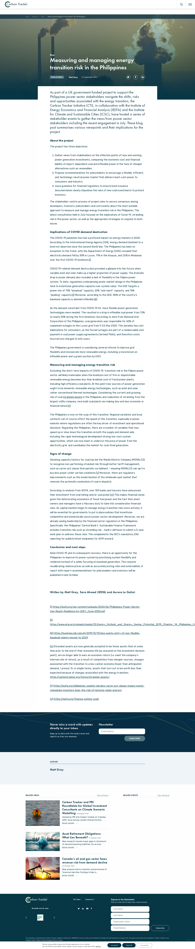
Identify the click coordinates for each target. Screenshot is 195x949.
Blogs (44, 16)
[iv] (69, 410)
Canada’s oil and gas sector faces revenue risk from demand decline (82, 866)
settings (101, 946)
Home (28, 16)
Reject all (133, 945)
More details (149, 945)
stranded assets (72, 401)
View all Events (163, 800)
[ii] (73, 299)
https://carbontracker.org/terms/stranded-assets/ (80, 681)
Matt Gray (73, 77)
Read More (69, 831)
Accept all (118, 945)
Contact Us (89, 902)
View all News (102, 800)
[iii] (95, 303)
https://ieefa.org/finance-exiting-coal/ (76, 703)
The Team (76, 902)
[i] (90, 264)
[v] (97, 477)
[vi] (112, 499)
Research (35, 16)
